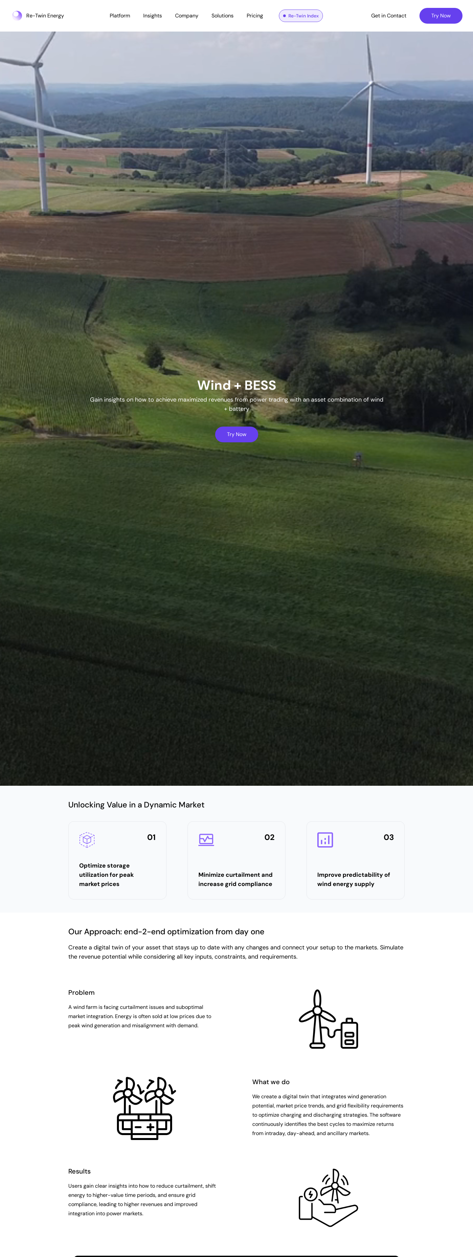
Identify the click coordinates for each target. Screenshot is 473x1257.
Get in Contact (388, 15)
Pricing (255, 15)
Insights (152, 15)
